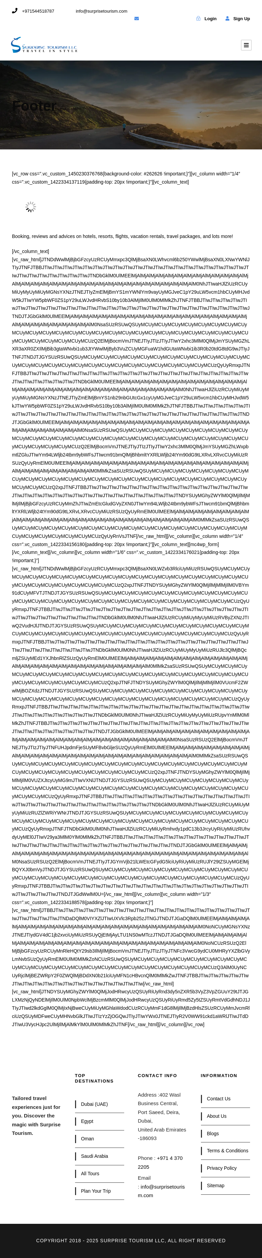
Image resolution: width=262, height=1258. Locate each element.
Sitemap (215, 1185)
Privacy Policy (222, 1168)
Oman (87, 1138)
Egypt (87, 1121)
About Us (217, 1116)
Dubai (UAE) (94, 1104)
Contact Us (219, 1098)
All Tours (90, 1173)
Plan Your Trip (96, 1191)
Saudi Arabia (94, 1156)
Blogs (213, 1133)
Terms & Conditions (227, 1150)
